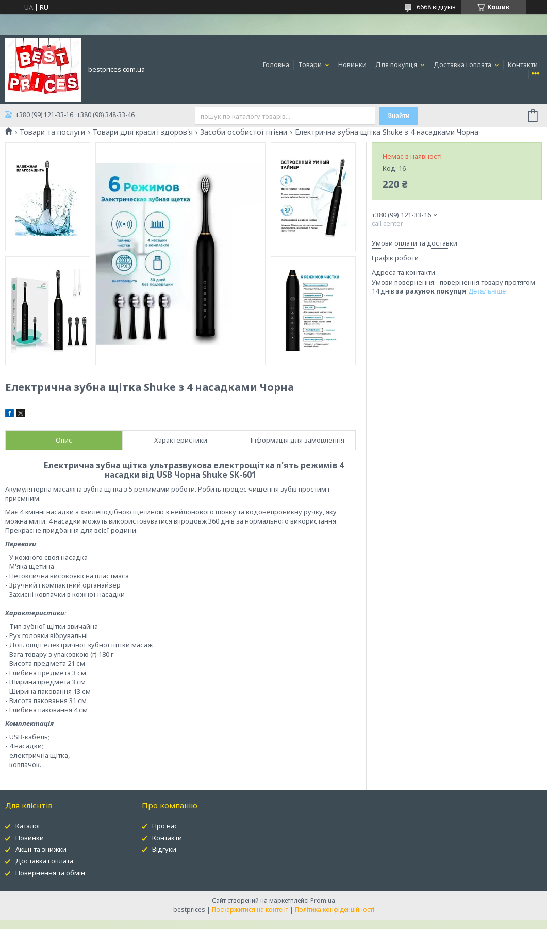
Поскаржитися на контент (250, 909)
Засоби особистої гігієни (243, 132)
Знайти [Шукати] (399, 115)
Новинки (352, 64)
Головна (276, 64)
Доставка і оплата (463, 64)
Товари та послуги (52, 132)
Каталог (28, 825)
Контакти (523, 64)
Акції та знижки (41, 849)
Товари (310, 64)
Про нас (165, 825)
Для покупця (397, 64)
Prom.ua (322, 900)
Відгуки (164, 849)
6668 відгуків (436, 7)
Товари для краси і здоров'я (143, 132)
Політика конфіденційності (334, 909)
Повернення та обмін (50, 872)
